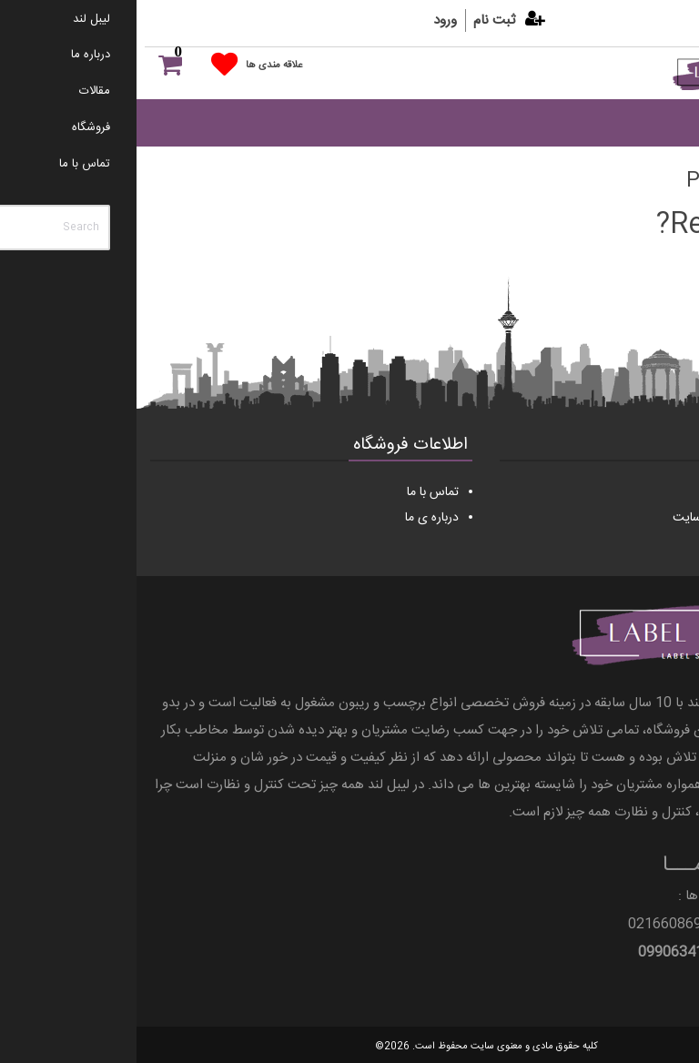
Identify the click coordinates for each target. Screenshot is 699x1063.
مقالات (655, 492)
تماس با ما (296, 492)
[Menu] (643, 100)
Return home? (609, 225)
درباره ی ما (295, 518)
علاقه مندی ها (137, 65)
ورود (308, 20)
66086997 (549, 924)
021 (607, 924)
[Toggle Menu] (653, 122)
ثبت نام (358, 20)
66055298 (652, 924)
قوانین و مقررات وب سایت (604, 518)
